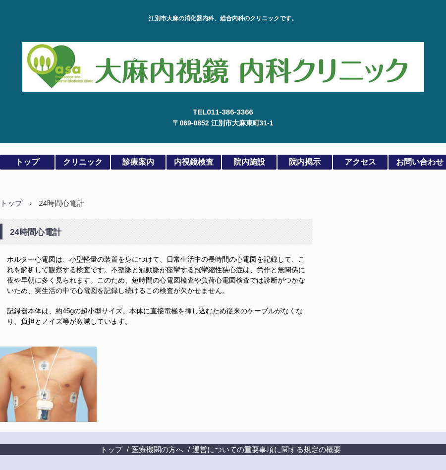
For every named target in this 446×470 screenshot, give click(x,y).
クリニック (83, 162)
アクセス (360, 162)
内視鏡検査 (194, 162)
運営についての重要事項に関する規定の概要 (266, 449)
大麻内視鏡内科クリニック (223, 53)
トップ (27, 162)
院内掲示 (305, 162)
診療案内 (138, 162)
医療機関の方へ (157, 449)
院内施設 (249, 162)
